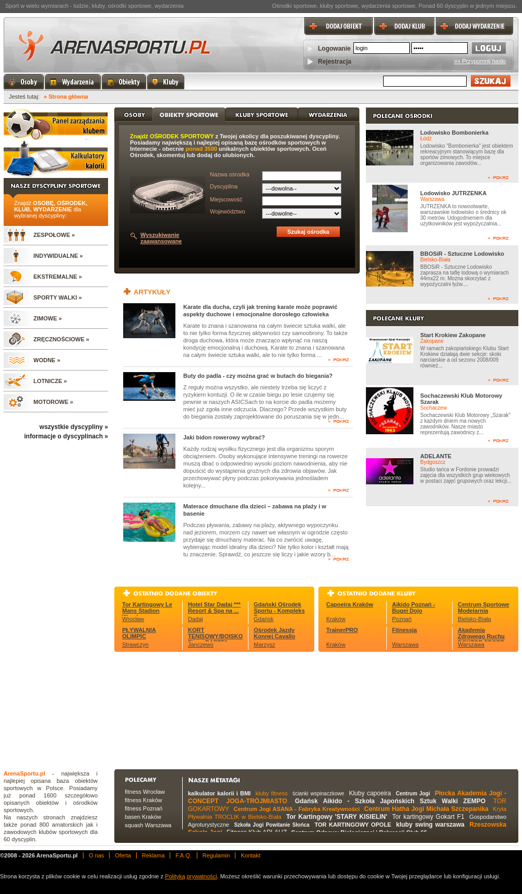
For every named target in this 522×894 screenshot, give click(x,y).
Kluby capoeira (370, 793)
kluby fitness (271, 793)
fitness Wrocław (145, 792)
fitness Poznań (143, 808)
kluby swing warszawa (430, 824)
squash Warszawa (148, 825)
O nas (96, 855)
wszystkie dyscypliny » (74, 427)
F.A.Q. (183, 855)
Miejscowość (226, 199)
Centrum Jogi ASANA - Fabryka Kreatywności (297, 809)
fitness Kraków (143, 800)
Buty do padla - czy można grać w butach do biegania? (258, 376)
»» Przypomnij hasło (480, 61)
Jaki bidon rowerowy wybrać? (224, 437)
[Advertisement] (186, 709)
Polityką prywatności (191, 876)
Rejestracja (334, 61)
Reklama (153, 855)
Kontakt (250, 855)
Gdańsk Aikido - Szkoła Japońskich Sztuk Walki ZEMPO (390, 801)
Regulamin (216, 855)
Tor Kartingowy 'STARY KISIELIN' (336, 816)
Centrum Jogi (413, 793)
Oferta (123, 855)
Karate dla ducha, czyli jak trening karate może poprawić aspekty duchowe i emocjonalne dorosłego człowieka (260, 310)
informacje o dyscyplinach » (66, 436)
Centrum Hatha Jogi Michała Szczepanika (426, 809)
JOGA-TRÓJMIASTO (257, 801)
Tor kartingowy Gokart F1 (428, 816)
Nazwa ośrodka (230, 174)
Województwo (227, 211)
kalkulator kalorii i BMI (219, 793)
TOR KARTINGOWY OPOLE (352, 824)
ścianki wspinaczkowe (318, 793)
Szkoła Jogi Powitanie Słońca (271, 825)
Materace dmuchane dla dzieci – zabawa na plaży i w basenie (254, 510)
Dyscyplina (224, 186)
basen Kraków (143, 817)
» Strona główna (66, 96)
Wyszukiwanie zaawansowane (161, 238)
